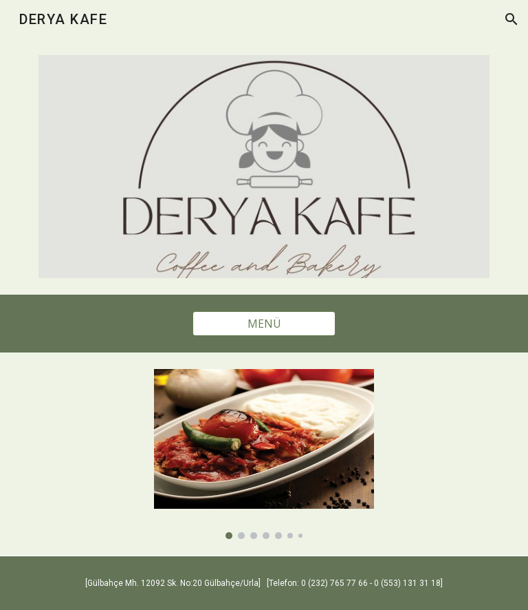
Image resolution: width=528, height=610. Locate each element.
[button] (511, 19)
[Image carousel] (263, 454)
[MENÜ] (263, 323)
